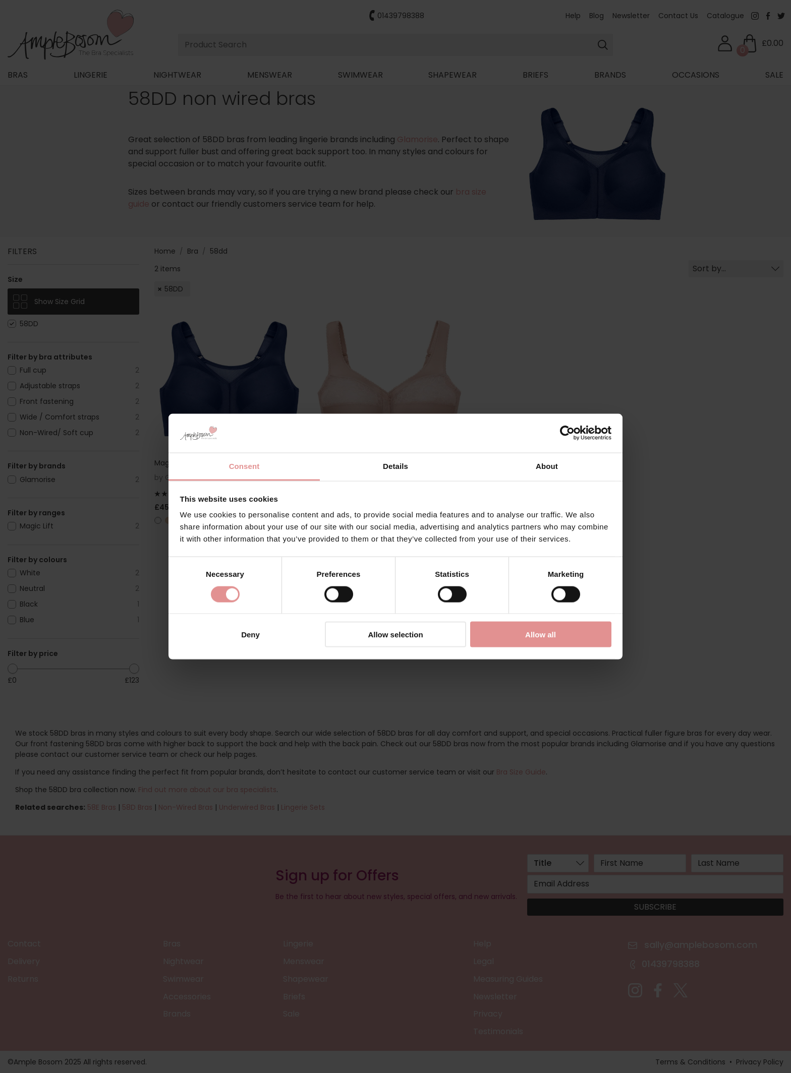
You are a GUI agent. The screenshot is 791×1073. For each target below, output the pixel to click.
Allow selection (395, 634)
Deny (250, 634)
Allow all (540, 634)
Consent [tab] (244, 465)
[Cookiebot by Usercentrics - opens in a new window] (567, 433)
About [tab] (547, 465)
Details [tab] (395, 465)
